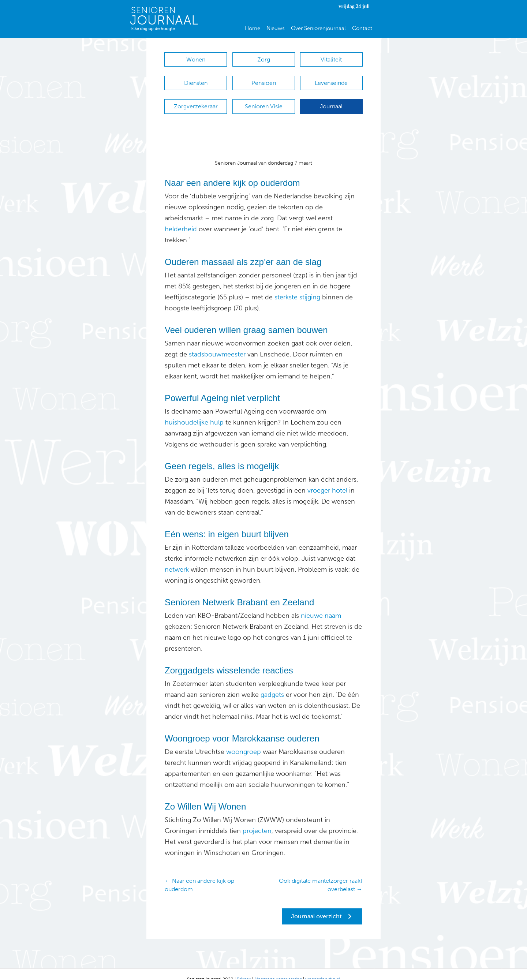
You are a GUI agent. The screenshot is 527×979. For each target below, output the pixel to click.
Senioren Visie (264, 99)
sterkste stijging (297, 286)
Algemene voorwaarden (278, 968)
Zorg (263, 59)
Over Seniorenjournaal (318, 28)
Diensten (196, 79)
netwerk (177, 558)
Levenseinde (331, 79)
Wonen (195, 59)
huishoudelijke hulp (194, 411)
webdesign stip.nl (322, 968)
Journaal (331, 99)
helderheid (181, 218)
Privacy (244, 968)
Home (252, 28)
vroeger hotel (327, 479)
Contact (362, 28)
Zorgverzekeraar (196, 99)
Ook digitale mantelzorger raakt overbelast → (320, 874)
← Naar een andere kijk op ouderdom (199, 874)
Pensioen (263, 79)
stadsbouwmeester (217, 343)
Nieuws (275, 28)
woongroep (243, 741)
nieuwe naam (321, 605)
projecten (257, 820)
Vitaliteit (331, 59)
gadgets (271, 684)
